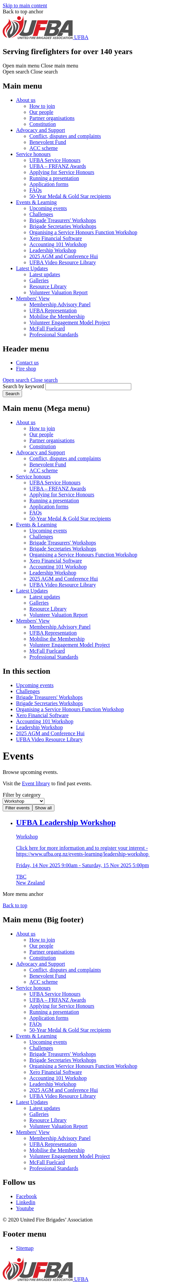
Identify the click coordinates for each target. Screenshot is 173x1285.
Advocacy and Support (40, 130)
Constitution (42, 124)
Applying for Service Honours (61, 172)
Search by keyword (23, 386)
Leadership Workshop (52, 250)
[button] (30, 380)
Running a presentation (54, 178)
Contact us (27, 362)
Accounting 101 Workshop (58, 244)
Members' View (33, 298)
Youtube (25, 1208)
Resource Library (48, 286)
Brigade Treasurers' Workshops (62, 220)
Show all (43, 807)
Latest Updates (32, 268)
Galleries (39, 280)
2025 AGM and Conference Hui (63, 256)
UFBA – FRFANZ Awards (57, 166)
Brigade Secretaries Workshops (62, 226)
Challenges (41, 214)
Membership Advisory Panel (60, 304)
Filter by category (22, 795)
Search (12, 393)
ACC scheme (43, 148)
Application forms (48, 184)
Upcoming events (48, 208)
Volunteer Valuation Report (58, 292)
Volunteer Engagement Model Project (69, 322)
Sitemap (24, 1248)
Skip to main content (25, 5)
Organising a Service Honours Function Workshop (83, 232)
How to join (42, 106)
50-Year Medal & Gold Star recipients (70, 196)
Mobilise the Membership (56, 316)
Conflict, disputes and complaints (65, 136)
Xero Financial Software (55, 238)
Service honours (33, 154)
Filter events (17, 807)
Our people (41, 112)
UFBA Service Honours (54, 160)
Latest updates (44, 274)
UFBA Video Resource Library (62, 262)
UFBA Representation (53, 310)
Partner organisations (51, 118)
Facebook (26, 1196)
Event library (36, 783)
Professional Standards (53, 334)
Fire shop (26, 368)
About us (25, 100)
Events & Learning (36, 202)
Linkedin (25, 1202)
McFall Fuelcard (47, 328)
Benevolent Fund (47, 142)
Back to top (15, 905)
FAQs (35, 190)
